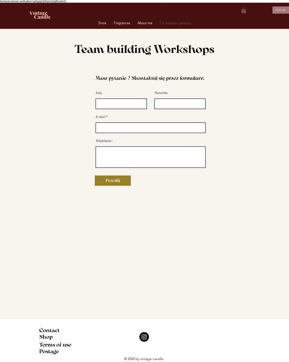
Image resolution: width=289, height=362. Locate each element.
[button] (243, 10)
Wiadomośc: (104, 141)
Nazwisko (161, 93)
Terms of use (55, 344)
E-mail (100, 117)
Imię (99, 93)
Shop (46, 337)
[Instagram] (144, 337)
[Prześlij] (113, 180)
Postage (49, 351)
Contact (49, 330)
